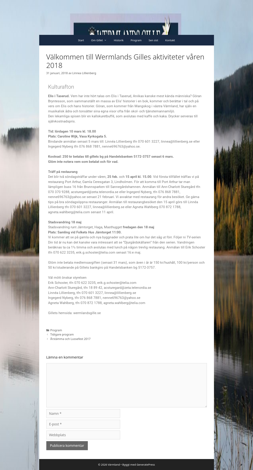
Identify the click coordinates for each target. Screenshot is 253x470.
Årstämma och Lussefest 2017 (70, 339)
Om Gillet (100, 40)
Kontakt (170, 40)
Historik (118, 40)
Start (81, 40)
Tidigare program (62, 334)
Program (136, 40)
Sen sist (153, 40)
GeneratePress (146, 464)
